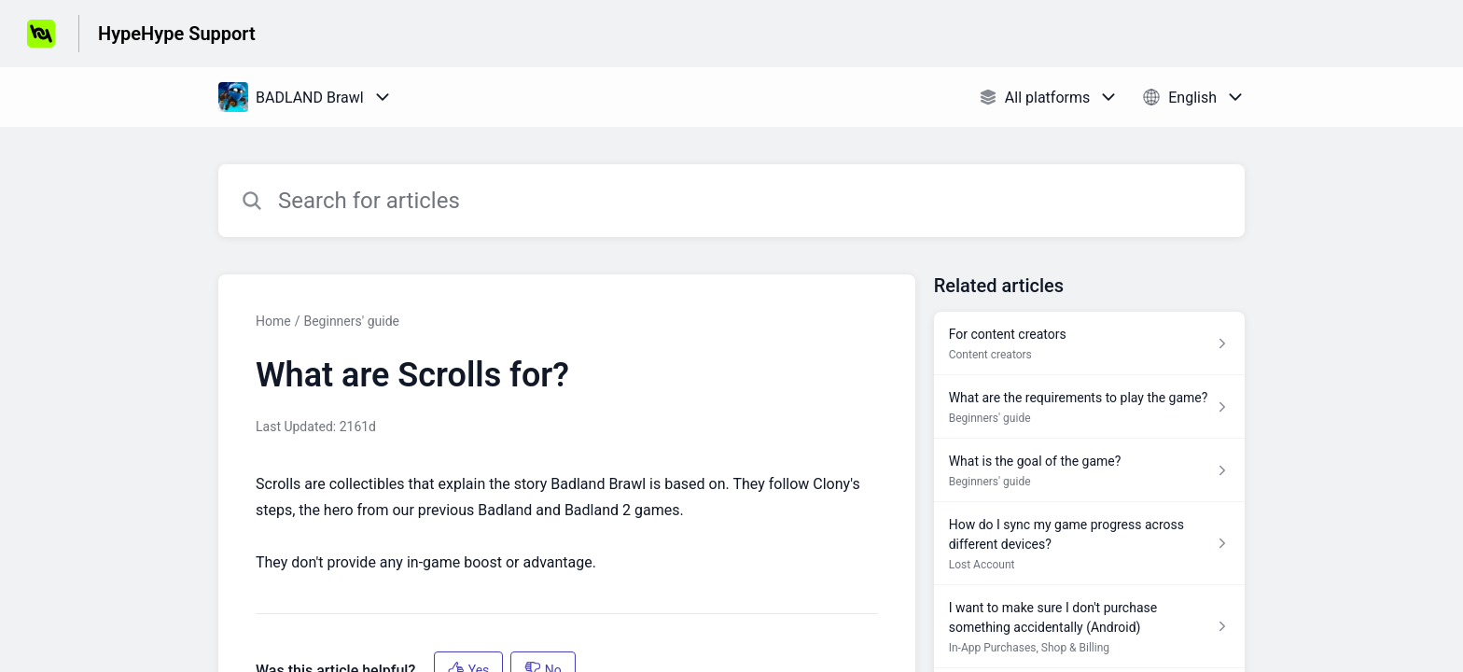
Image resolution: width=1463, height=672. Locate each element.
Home (273, 321)
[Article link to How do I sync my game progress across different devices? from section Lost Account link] (1089, 543)
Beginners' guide (351, 321)
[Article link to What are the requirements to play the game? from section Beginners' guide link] (1089, 407)
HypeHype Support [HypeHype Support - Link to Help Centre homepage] (177, 33)
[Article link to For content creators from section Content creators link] (1089, 343)
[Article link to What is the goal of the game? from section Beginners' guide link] (1089, 470)
